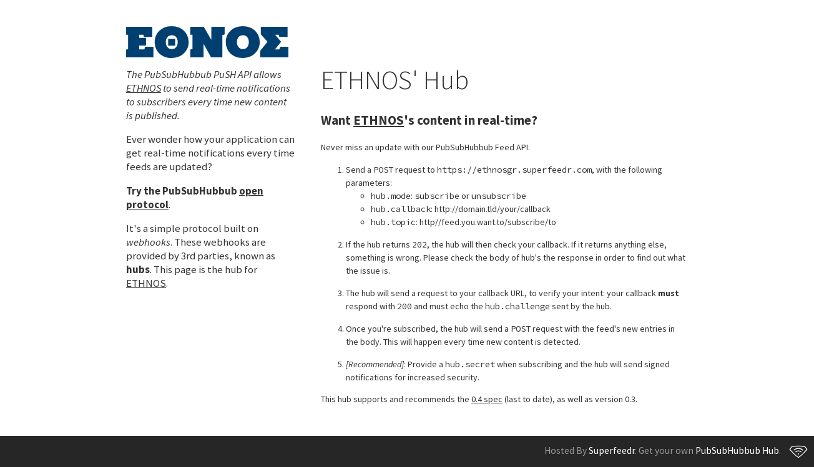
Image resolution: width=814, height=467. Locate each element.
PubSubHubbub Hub (737, 450)
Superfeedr (612, 450)
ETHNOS (143, 88)
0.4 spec (487, 399)
